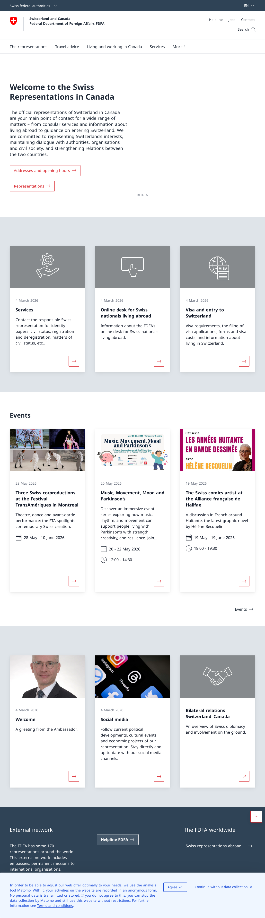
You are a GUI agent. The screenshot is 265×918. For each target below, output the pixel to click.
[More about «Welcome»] (74, 774)
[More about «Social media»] (159, 774)
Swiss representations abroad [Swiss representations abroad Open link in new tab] (219, 844)
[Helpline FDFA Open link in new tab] (118, 837)
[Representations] (32, 185)
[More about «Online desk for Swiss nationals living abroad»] (159, 359)
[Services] (157, 46)
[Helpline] (216, 19)
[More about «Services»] (74, 359)
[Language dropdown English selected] (247, 5)
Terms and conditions (55, 905)
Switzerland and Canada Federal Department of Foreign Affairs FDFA (67, 21)
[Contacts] (248, 19)
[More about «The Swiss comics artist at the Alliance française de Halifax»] (244, 579)
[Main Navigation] (128, 46)
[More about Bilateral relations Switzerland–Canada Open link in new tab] (244, 774)
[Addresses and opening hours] (45, 169)
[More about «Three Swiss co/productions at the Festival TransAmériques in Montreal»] (74, 579)
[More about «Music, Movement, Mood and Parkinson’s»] (159, 579)
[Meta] (232, 19)
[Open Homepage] (57, 25)
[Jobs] (232, 19)
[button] (28, 46)
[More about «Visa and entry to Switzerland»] (244, 359)
